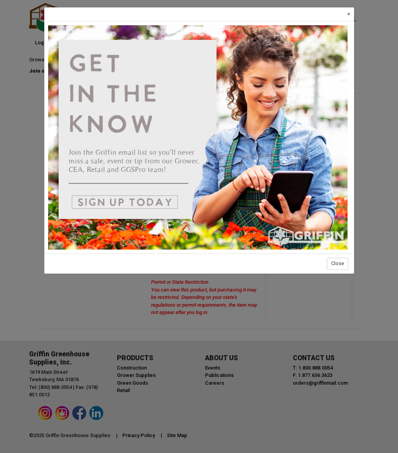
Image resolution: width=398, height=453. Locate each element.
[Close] (348, 14)
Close (337, 263)
